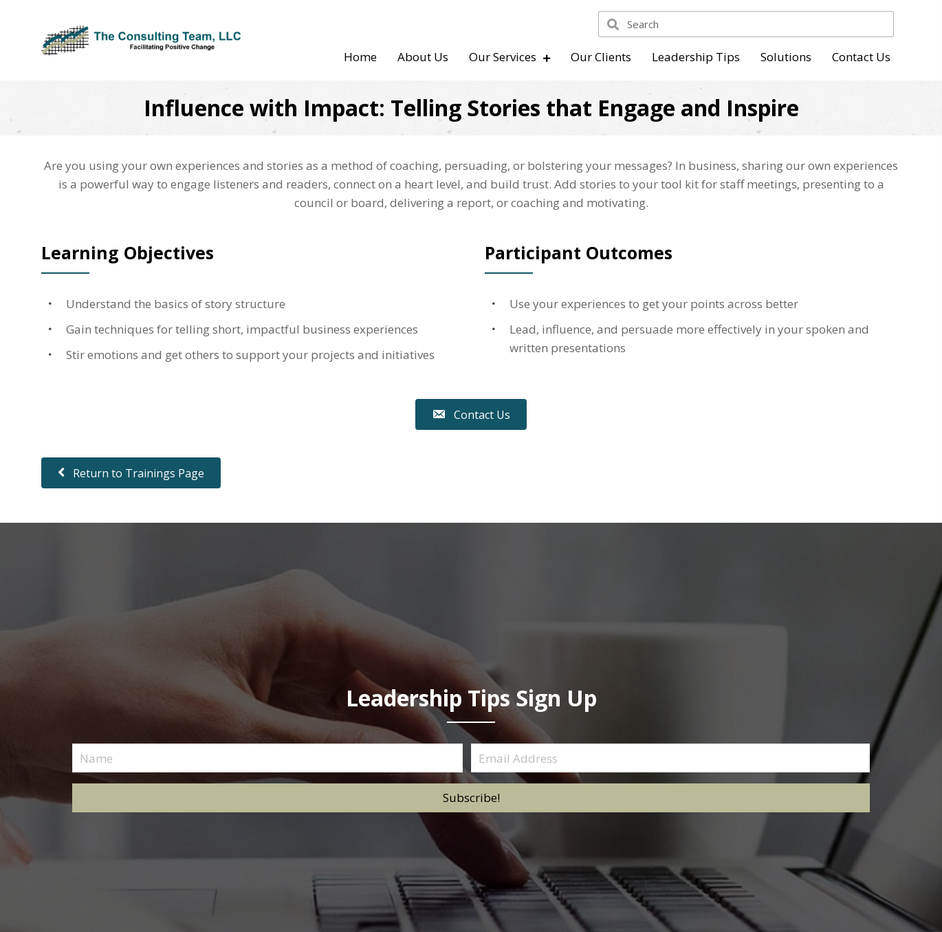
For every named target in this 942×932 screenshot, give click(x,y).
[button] (471, 797)
